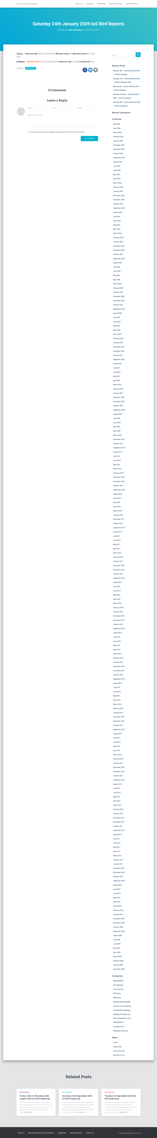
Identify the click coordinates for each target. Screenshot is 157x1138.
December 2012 (118, 767)
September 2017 (119, 528)
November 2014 (119, 671)
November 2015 (119, 620)
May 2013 (116, 746)
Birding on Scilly (132, 4)
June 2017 (117, 540)
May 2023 (116, 275)
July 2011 (116, 839)
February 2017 (118, 557)
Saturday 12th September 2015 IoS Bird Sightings (77, 1097)
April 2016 (116, 599)
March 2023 (117, 284)
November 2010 (119, 872)
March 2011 (117, 855)
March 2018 (117, 511)
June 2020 (117, 422)
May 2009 (116, 948)
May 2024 (116, 225)
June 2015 (117, 641)
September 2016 (119, 578)
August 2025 (117, 162)
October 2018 (118, 486)
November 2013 (119, 721)
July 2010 (116, 889)
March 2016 (117, 603)
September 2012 (119, 780)
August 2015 (117, 633)
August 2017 (117, 532)
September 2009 (119, 931)
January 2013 (118, 763)
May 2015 (116, 645)
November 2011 (119, 822)
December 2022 (118, 296)
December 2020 (118, 397)
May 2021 (116, 376)
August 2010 (117, 885)
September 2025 (119, 158)
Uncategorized (118, 1026)
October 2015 (118, 624)
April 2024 (116, 229)
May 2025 (116, 174)
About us (79, 4)
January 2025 (118, 191)
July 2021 (116, 368)
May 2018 (116, 502)
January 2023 (118, 292)
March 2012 (117, 805)
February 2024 (118, 237)
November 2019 (119, 439)
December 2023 (118, 246)
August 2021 (117, 364)
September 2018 (119, 490)
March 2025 (117, 183)
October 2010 (118, 877)
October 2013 (118, 725)
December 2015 (118, 616)
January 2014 (118, 713)
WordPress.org (118, 1055)
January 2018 (118, 515)
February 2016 (118, 607)
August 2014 (117, 683)
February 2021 (118, 389)
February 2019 (118, 473)
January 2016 (118, 612)
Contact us (90, 1133)
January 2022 (118, 342)
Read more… (28, 1112)
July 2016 (116, 586)
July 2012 (116, 788)
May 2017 (116, 544)
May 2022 (116, 326)
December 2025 (118, 145)
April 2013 (116, 750)
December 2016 (118, 565)
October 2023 (118, 254)
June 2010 (117, 893)
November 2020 (119, 401)
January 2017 (118, 561)
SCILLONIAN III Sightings (122, 1010)
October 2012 (118, 776)
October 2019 (118, 443)
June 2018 (117, 498)
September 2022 (119, 309)
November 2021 (119, 351)
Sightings (90, 4)
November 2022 (119, 301)
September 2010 (119, 881)
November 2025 (119, 149)
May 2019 (116, 465)
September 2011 (119, 830)
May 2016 (116, 595)
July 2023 (116, 267)
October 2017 (118, 523)
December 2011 (118, 818)
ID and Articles (118, 989)
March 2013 (117, 755)
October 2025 (118, 153)
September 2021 (119, 359)
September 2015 (119, 628)
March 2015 (117, 654)
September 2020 (119, 410)
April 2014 (116, 700)
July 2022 (116, 317)
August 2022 (117, 313)
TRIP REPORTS (118, 1022)
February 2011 (118, 860)
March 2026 (117, 132)
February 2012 (118, 809)
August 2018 (117, 494)
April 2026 (116, 128)
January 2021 (118, 393)
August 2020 (117, 414)
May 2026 (116, 124)
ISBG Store (117, 998)
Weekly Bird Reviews (120, 1031)
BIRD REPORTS (30, 68)
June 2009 (117, 944)
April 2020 (116, 431)
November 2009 (119, 923)
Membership (102, 4)
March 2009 (117, 956)
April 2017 (116, 549)
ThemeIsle (137, 1133)
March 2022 (117, 334)
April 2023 (116, 280)
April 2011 (116, 851)
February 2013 (118, 759)
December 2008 (118, 969)
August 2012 (117, 784)
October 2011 (118, 826)
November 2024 (119, 200)
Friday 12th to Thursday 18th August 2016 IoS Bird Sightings (35, 1097)
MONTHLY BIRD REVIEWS (122, 1002)
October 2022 (118, 305)
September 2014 (119, 679)
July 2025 (116, 166)
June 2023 (117, 271)
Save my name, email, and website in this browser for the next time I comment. (58, 132)
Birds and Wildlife (116, 4)
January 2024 (118, 242)
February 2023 (118, 288)
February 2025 (118, 187)
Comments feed (119, 1051)
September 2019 (119, 448)
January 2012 (118, 813)
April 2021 (116, 380)
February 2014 (118, 708)
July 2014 (116, 687)
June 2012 (117, 792)
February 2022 (118, 338)
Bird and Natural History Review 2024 (41, 1133)
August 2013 (117, 734)
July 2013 (116, 738)
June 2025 (117, 170)
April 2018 (116, 507)
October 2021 (118, 355)
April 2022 (116, 330)
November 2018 (119, 481)
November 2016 (119, 570)
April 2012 (116, 801)
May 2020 (116, 427)
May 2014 (116, 696)
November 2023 (119, 250)
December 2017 (118, 519)
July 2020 (116, 418)
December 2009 (118, 919)
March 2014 (117, 704)
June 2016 (117, 591)
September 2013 (119, 729)
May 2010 (116, 898)
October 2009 (118, 927)
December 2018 (118, 477)
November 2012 (119, 771)
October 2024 (118, 204)
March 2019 (117, 469)
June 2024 (117, 221)
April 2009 (116, 952)
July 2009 (116, 940)
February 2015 (118, 658)
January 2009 (118, 965)
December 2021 (118, 347)
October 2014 (118, 675)
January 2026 (118, 141)
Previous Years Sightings (122, 1006)
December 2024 (118, 195)
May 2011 (116, 847)
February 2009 (118, 961)
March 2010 (117, 906)
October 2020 (118, 406)
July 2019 (116, 456)
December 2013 (118, 717)
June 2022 (117, 321)
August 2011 (117, 834)
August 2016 (117, 582)
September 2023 (119, 258)
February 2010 (118, 910)
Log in (115, 1042)
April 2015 (116, 649)
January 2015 (118, 662)
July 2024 (116, 216)
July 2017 (116, 536)
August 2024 (117, 212)
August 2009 (117, 935)
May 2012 (116, 797)
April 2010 (116, 902)
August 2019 (117, 452)
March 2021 (117, 385)
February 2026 (118, 136)
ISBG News (117, 993)
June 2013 (117, 742)
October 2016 (118, 574)
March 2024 (117, 233)
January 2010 (118, 914)
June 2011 (117, 843)
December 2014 (118, 666)
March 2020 (117, 435)
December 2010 (118, 868)
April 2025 (116, 179)
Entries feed (117, 1047)
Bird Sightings (118, 985)
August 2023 (117, 263)
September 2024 (119, 208)
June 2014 (117, 692)
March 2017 (117, 553)
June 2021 (117, 372)
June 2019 (117, 460)
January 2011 (118, 864)
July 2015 (116, 637)
